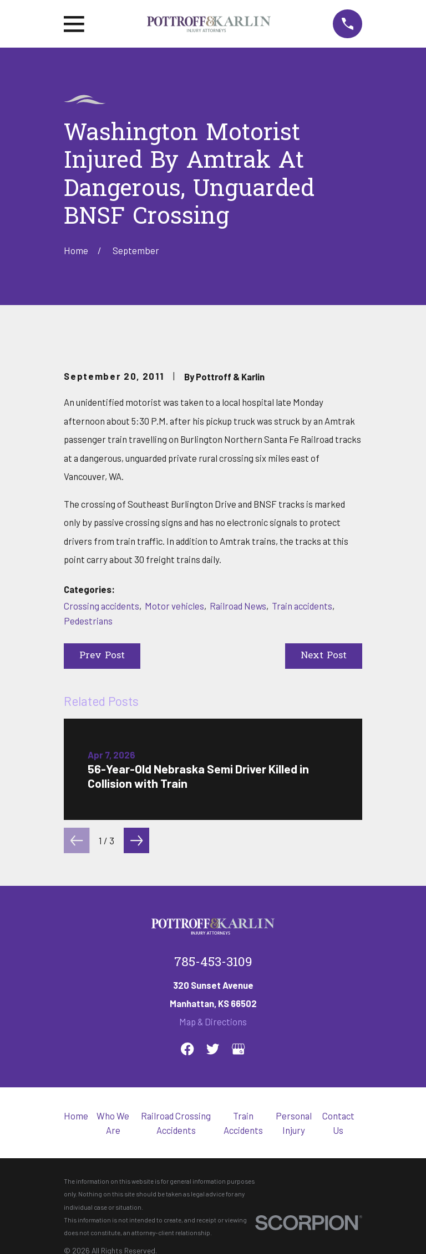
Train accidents (302, 605)
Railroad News (238, 605)
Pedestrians (88, 620)
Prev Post (102, 656)
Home (76, 1115)
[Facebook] (187, 1049)
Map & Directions (213, 1021)
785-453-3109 (213, 963)
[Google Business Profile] (238, 1049)
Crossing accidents (101, 605)
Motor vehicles (174, 605)
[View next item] (136, 840)
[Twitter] (212, 1049)
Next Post (324, 656)
